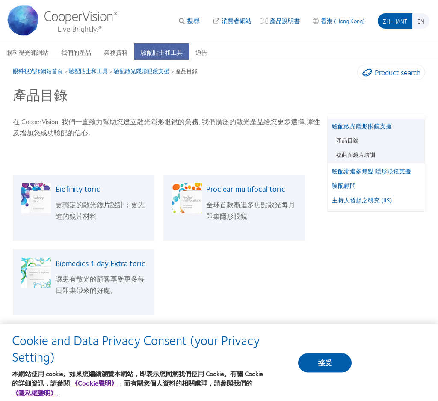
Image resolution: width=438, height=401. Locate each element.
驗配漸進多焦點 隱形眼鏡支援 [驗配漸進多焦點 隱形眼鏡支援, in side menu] (371, 170)
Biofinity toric (78, 189)
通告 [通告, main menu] (201, 52)
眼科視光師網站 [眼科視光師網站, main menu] (27, 52)
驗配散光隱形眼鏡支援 (141, 71)
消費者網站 (237, 20)
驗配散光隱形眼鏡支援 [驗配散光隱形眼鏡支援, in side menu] (362, 126)
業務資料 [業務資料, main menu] (116, 52)
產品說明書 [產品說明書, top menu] (285, 20)
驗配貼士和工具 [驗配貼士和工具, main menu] (162, 52)
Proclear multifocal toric (245, 189)
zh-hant (395, 21)
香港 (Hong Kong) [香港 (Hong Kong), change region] (343, 20)
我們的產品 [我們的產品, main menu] (76, 52)
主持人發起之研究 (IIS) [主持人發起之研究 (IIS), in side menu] (362, 200)
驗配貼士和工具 (88, 71)
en (420, 21)
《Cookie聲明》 (94, 389)
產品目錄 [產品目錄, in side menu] (347, 140)
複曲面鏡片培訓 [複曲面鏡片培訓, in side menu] (355, 155)
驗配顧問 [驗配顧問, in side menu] (344, 185)
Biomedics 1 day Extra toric (100, 263)
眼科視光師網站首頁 (38, 71)
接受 (325, 369)
